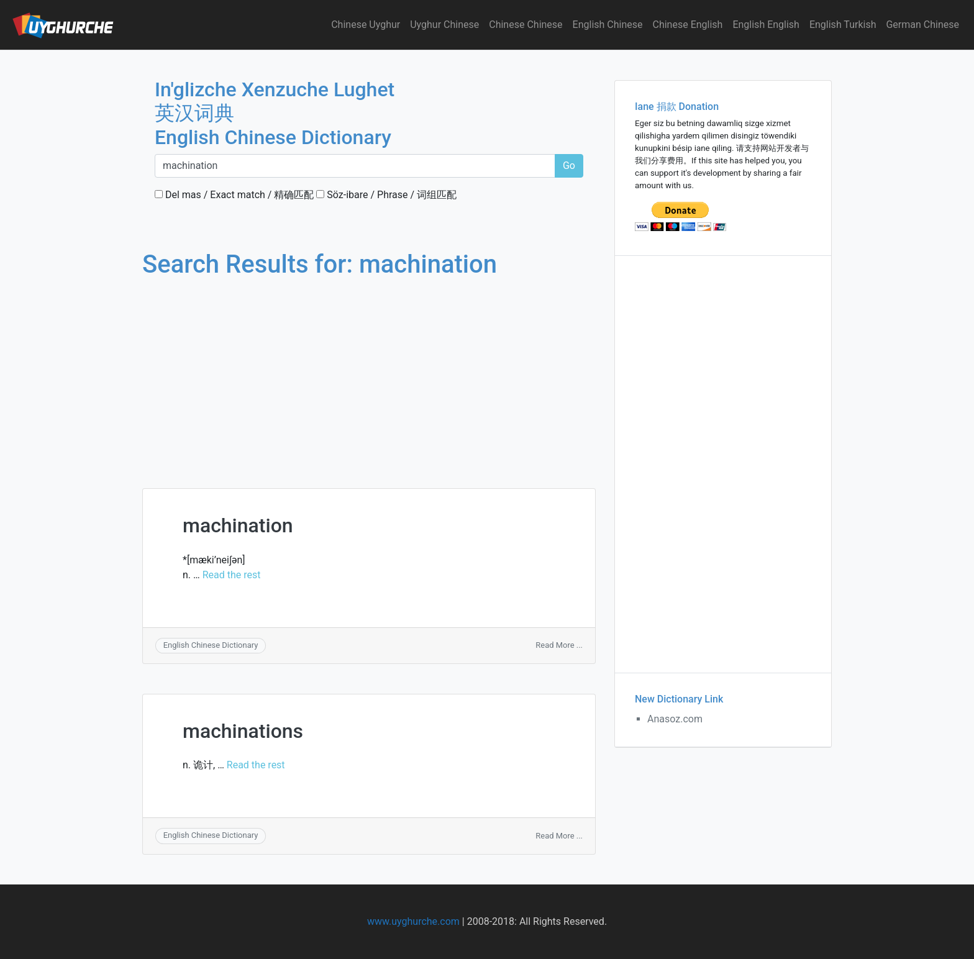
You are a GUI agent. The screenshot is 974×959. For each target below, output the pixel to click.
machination (238, 525)
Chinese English (688, 24)
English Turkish (842, 24)
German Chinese (922, 24)
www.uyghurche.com (413, 921)
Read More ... (559, 645)
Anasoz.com (675, 719)
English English (765, 24)
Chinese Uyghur (365, 24)
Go (569, 165)
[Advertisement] (369, 371)
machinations (243, 731)
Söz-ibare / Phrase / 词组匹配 (386, 195)
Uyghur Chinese (444, 24)
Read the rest (232, 575)
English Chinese (608, 24)
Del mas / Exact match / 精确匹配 (234, 195)
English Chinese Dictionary (210, 645)
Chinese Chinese (525, 24)
